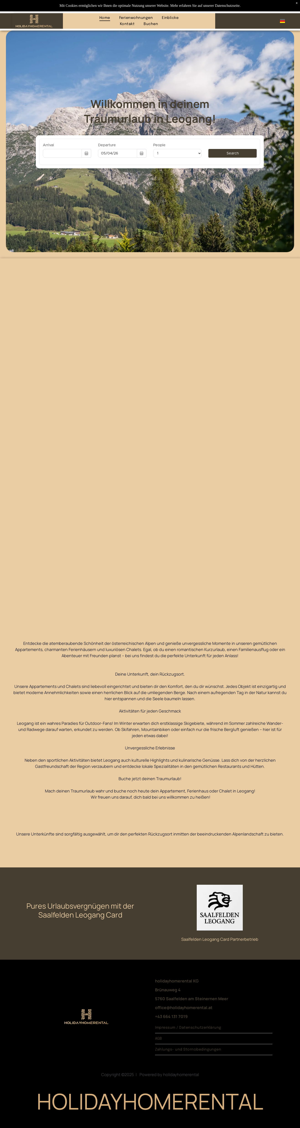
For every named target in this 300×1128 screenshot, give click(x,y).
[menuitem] (105, 18)
